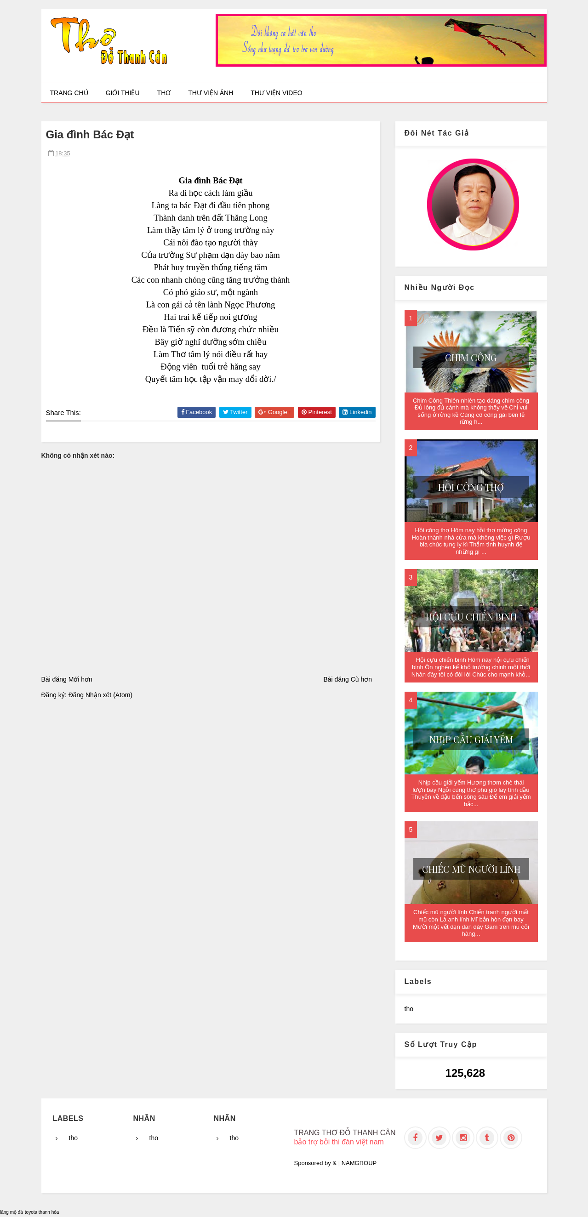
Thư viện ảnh (210, 93)
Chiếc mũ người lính (471, 869)
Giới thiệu (123, 93)
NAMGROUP (359, 1163)
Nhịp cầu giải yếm (471, 739)
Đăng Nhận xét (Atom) (101, 695)
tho (409, 1008)
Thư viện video (276, 93)
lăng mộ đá (11, 1212)
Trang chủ (69, 93)
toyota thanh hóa (42, 1212)
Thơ (164, 93)
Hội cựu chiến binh (471, 616)
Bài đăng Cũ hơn (347, 679)
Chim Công (471, 357)
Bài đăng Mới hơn (66, 679)
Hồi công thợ (471, 487)
